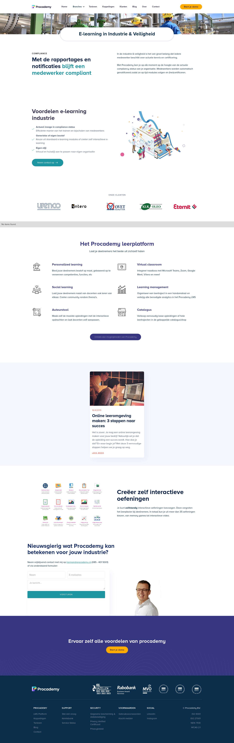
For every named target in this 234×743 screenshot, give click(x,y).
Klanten (123, 6)
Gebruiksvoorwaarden (130, 714)
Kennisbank (67, 718)
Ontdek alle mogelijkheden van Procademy (115, 337)
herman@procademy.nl (79, 562)
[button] (78, 6)
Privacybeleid (97, 729)
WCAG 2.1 (196, 727)
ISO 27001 (195, 718)
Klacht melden (126, 718)
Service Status (69, 723)
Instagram (152, 718)
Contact (155, 6)
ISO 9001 (196, 714)
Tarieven (93, 6)
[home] (43, 6)
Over (144, 6)
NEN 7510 (196, 723)
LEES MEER (98, 453)
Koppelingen (108, 6)
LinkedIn (151, 714)
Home (64, 6)
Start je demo (191, 7)
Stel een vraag (69, 714)
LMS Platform (40, 714)
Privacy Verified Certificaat (98, 723)
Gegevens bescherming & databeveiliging (102, 715)
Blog (134, 6)
